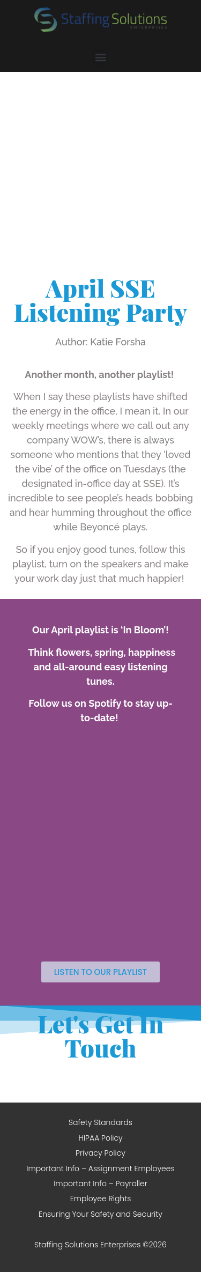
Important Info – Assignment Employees (100, 1168)
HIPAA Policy (100, 1138)
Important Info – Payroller (100, 1183)
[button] (100, 57)
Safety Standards (100, 1122)
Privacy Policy (100, 1153)
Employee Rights (100, 1198)
